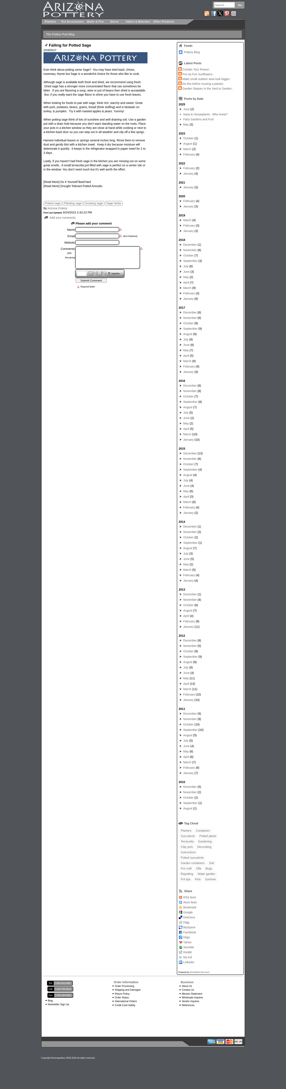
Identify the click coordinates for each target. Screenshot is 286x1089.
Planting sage (73, 203)
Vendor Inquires (190, 1001)
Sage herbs (113, 203)
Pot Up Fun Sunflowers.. (198, 74)
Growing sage (94, 203)
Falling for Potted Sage (70, 45)
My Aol (187, 957)
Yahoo (187, 942)
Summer (210, 879)
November (190, 250)
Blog (50, 1000)
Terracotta (187, 841)
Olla (198, 868)
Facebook (189, 932)
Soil (211, 863)
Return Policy (122, 993)
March (187, 149)
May (186, 124)
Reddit (187, 952)
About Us (187, 986)
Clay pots (187, 847)
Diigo (186, 937)
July (185, 266)
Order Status (122, 997)
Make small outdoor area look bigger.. (206, 79)
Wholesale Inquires (192, 997)
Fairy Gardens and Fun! (198, 119)
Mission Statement (192, 993)
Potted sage (53, 203)
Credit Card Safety (125, 1005)
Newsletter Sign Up (58, 1004)
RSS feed (189, 897)
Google (188, 912)
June (186, 109)
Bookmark (189, 907)
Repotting (187, 874)
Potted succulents (192, 857)
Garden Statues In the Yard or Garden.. (207, 88)
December (190, 244)
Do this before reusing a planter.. (203, 83)
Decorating (204, 847)
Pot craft (186, 868)
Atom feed (190, 902)
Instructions (188, 852)
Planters (186, 830)
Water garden (206, 874)
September (190, 261)
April (186, 282)
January (188, 173)
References (188, 1005)
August (187, 143)
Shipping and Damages (128, 989)
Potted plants (208, 836)
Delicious (189, 917)
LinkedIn (188, 962)
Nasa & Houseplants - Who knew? (205, 114)
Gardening (205, 841)
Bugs (209, 868)
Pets (198, 879)
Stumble (188, 947)
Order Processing (124, 986)
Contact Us (188, 989)
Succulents (188, 836)
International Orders (126, 1001)
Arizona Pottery (57, 208)
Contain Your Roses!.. (196, 69)
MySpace (189, 927)
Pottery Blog (192, 52)
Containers (203, 830)
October (188, 138)
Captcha (115, 273)
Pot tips (186, 879)
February (189, 154)
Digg (186, 922)
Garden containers (193, 863)
